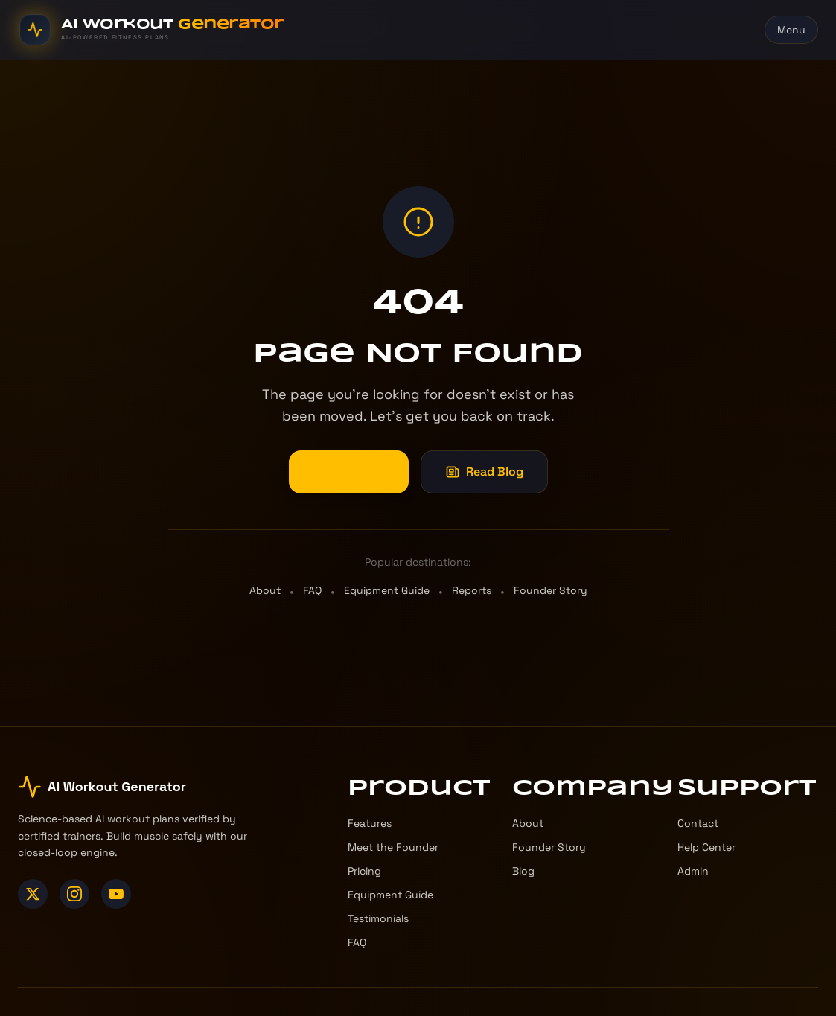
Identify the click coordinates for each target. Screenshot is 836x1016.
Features (370, 823)
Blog (523, 871)
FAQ (312, 590)
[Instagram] (74, 894)
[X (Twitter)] (33, 894)
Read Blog (484, 471)
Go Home (349, 471)
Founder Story (550, 590)
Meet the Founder (393, 847)
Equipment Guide (387, 590)
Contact (697, 823)
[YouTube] (116, 894)
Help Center (706, 847)
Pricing (364, 871)
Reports (471, 590)
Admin (693, 871)
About (265, 590)
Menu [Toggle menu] (791, 29)
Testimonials (378, 918)
